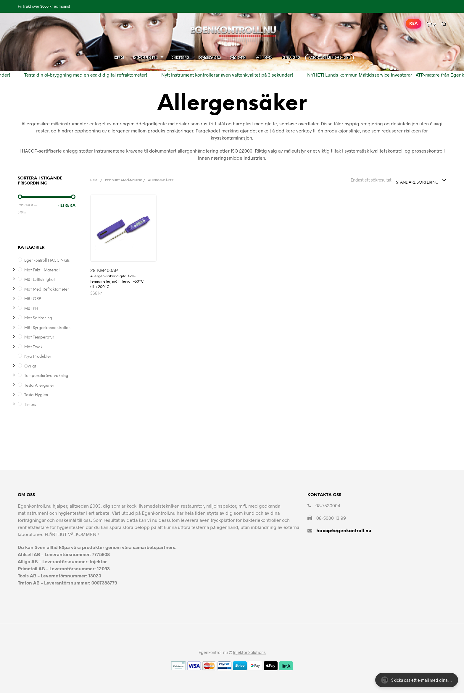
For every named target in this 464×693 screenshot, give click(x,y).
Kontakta (209, 56)
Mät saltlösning (38, 318)
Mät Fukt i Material (41, 270)
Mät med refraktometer (46, 290)
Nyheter (180, 56)
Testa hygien (36, 395)
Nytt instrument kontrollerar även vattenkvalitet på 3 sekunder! (223, 73)
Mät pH (31, 309)
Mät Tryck (33, 347)
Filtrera (66, 206)
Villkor (264, 56)
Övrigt (30, 366)
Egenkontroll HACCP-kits (47, 261)
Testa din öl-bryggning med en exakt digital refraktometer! (81, 73)
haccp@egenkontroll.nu (343, 530)
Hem (119, 56)
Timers (30, 405)
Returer (291, 56)
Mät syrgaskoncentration (47, 328)
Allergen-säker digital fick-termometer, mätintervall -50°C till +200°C (117, 281)
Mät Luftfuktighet (39, 280)
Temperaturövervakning (46, 376)
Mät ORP (32, 299)
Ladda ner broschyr (329, 56)
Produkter (145, 56)
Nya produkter (37, 357)
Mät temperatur (39, 337)
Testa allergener (39, 386)
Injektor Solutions (249, 652)
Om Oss (238, 56)
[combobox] (421, 181)
